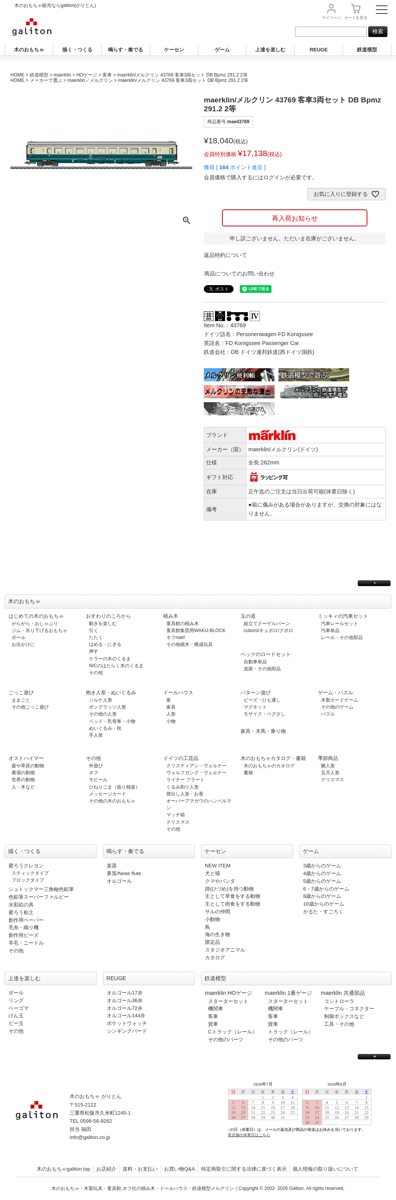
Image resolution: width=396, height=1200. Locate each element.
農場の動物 (23, 772)
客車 (107, 75)
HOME (17, 75)
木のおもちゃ (29, 50)
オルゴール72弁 (125, 1008)
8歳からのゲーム (322, 896)
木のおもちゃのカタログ (269, 765)
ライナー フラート (185, 779)
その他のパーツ (225, 1039)
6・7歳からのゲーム (326, 889)
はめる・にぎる (105, 644)
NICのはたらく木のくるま (116, 665)
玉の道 (248, 616)
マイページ (331, 17)
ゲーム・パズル (335, 692)
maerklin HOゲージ (228, 993)
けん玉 (16, 1015)
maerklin (62, 75)
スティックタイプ (30, 873)
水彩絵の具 (21, 905)
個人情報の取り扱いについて (325, 1169)
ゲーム (222, 50)
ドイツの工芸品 (180, 758)
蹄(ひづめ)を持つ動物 (229, 889)
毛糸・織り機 (24, 927)
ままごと (21, 700)
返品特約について (225, 255)
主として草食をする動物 (232, 896)
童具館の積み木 (182, 623)
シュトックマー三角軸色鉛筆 (41, 889)
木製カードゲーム (339, 700)
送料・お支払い (140, 1169)
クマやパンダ (220, 881)
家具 (171, 707)
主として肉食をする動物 (232, 904)
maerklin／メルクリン (90, 80)
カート (355, 17)
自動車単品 (255, 662)
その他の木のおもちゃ (112, 801)
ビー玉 (16, 1023)
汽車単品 (330, 630)
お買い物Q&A (179, 1169)
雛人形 (328, 765)
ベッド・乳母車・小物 (112, 721)
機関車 (215, 1008)
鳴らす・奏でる (125, 50)
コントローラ (339, 1001)
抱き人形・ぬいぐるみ (111, 692)
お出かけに (23, 644)
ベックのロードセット (266, 654)
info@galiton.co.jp (90, 1137)
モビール (98, 779)
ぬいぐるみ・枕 (105, 728)
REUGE (319, 50)
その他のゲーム (337, 707)
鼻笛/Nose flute (124, 873)
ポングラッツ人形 (107, 707)
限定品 (212, 942)
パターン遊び (256, 692)
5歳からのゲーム (322, 881)
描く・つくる (77, 50)
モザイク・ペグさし (264, 714)
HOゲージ (86, 75)
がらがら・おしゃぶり (35, 623)
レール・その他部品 (342, 637)
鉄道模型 (367, 50)
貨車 (213, 1024)
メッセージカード (107, 794)
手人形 (96, 735)
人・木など (23, 787)
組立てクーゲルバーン (267, 623)
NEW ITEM (217, 866)
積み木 (170, 616)
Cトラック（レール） (232, 1032)
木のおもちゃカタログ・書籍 (273, 758)
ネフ (93, 772)
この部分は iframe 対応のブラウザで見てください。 (303, 1115)
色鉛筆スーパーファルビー (39, 897)
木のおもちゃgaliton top (63, 1169)
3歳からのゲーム (322, 866)
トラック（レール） (290, 1032)
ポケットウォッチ (127, 1023)
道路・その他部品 (262, 668)
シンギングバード (127, 1031)
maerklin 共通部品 (343, 993)
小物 (171, 721)
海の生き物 (217, 934)
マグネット (255, 707)
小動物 (212, 919)
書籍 (248, 772)
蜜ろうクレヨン (26, 866)
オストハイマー (26, 758)
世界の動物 (23, 779)
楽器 (112, 866)
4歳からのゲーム (322, 873)
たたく (96, 637)
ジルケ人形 (100, 700)
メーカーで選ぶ (46, 80)
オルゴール (119, 881)
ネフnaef (175, 637)
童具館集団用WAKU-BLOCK (195, 630)
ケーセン (174, 50)
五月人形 (330, 772)
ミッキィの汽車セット (343, 616)
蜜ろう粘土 (21, 912)
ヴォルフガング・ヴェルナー (196, 772)
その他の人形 (103, 714)
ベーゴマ (19, 1008)
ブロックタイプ (28, 880)
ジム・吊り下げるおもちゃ (39, 630)
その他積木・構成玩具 (189, 644)
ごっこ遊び (21, 692)
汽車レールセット (339, 623)
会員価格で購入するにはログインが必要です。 (260, 177)
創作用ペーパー (26, 920)
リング (16, 1000)
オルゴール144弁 (126, 1015)
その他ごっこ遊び (30, 707)
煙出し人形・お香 (184, 794)
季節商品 (328, 758)
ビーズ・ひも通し (262, 700)
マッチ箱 (175, 815)
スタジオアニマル (225, 950)
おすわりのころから (108, 616)
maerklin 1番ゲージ (288, 993)
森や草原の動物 (28, 765)
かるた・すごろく (323, 911)
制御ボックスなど (344, 1016)
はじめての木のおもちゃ (36, 616)
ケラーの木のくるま (110, 658)
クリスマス (177, 822)
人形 (171, 714)
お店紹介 (106, 1169)
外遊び (96, 765)
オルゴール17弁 (125, 993)
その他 (96, 672)
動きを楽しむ (103, 623)
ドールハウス (178, 692)
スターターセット (228, 1001)
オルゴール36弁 (125, 1000)
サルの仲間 (217, 911)
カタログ (215, 957)
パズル (328, 714)
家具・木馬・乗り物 (263, 731)
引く (93, 630)
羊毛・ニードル (26, 943)
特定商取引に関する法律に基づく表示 (244, 1169)
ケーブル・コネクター (349, 1008)
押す (93, 651)
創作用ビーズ (24, 935)
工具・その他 (339, 1024)
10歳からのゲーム (323, 904)
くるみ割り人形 (182, 787)
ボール (19, 637)
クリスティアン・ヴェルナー (196, 765)
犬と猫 (212, 873)
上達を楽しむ (270, 50)
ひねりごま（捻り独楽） (114, 787)
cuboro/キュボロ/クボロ (268, 630)
